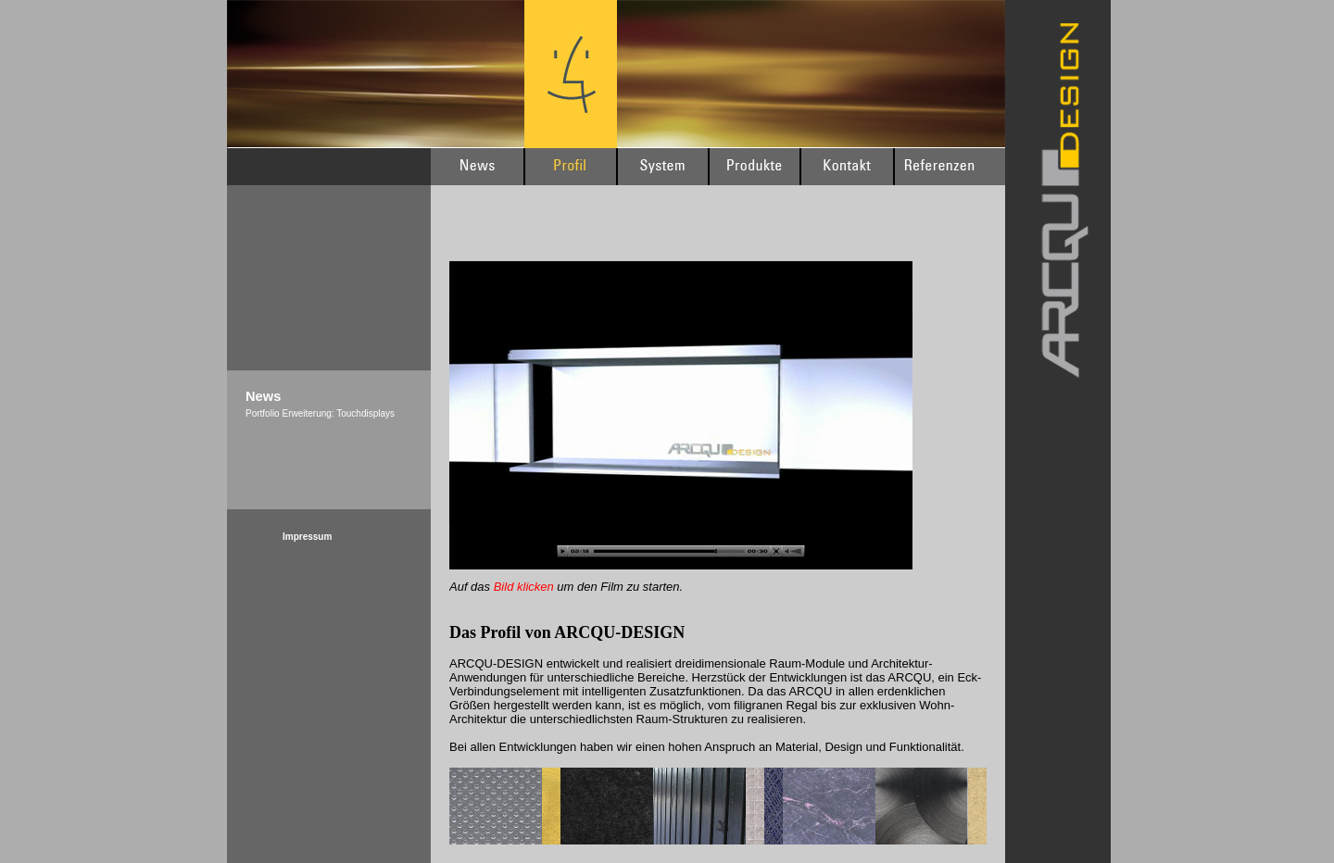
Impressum (307, 537)
